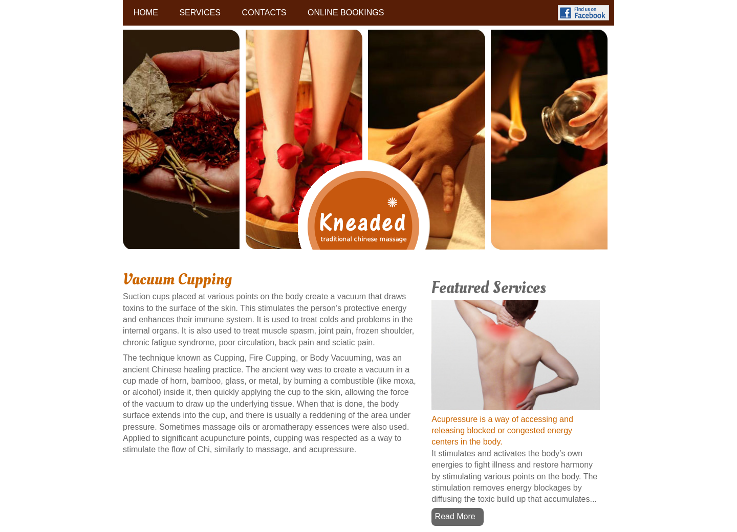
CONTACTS (264, 12)
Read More (455, 516)
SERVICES (200, 12)
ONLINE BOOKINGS (346, 12)
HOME (146, 12)
